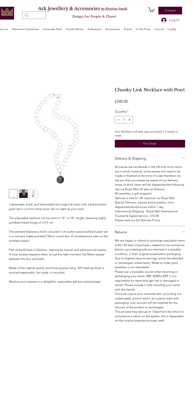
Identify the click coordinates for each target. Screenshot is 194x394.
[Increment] (130, 119)
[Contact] (170, 10)
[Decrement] (118, 119)
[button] (151, 9)
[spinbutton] (124, 119)
